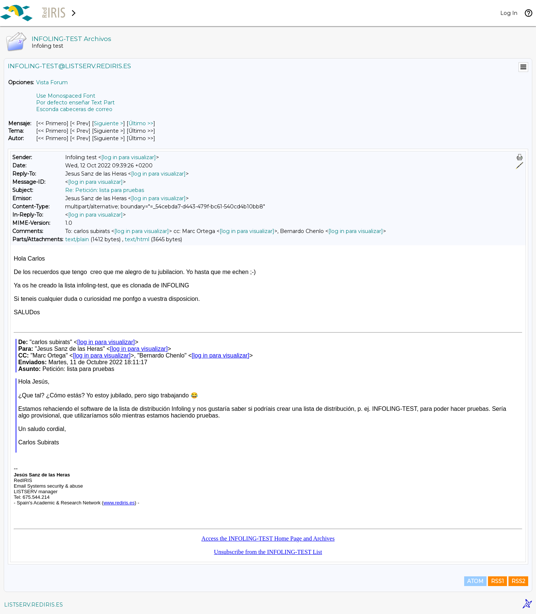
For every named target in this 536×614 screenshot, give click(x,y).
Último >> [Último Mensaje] (140, 123)
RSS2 (518, 581)
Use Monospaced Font (65, 95)
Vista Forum (52, 82)
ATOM (475, 581)
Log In (508, 13)
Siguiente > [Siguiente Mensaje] (108, 123)
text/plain (77, 239)
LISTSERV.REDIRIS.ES (33, 604)
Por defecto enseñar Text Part (75, 102)
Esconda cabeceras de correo (74, 109)
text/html (137, 239)
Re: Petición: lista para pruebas (104, 190)
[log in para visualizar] (128, 157)
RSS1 (497, 581)
